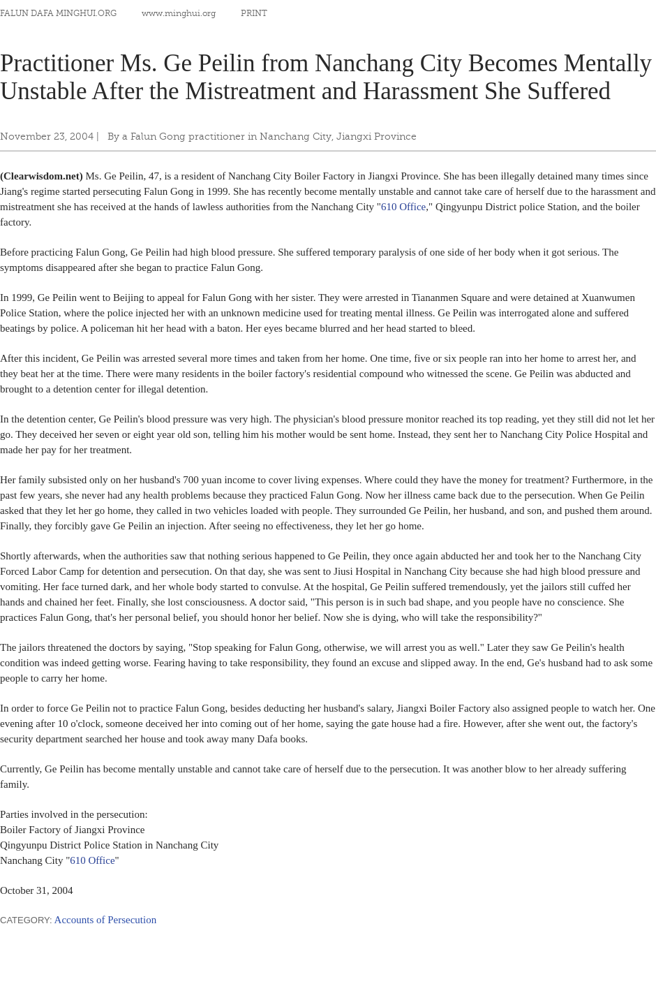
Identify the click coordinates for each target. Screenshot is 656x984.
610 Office (403, 206)
